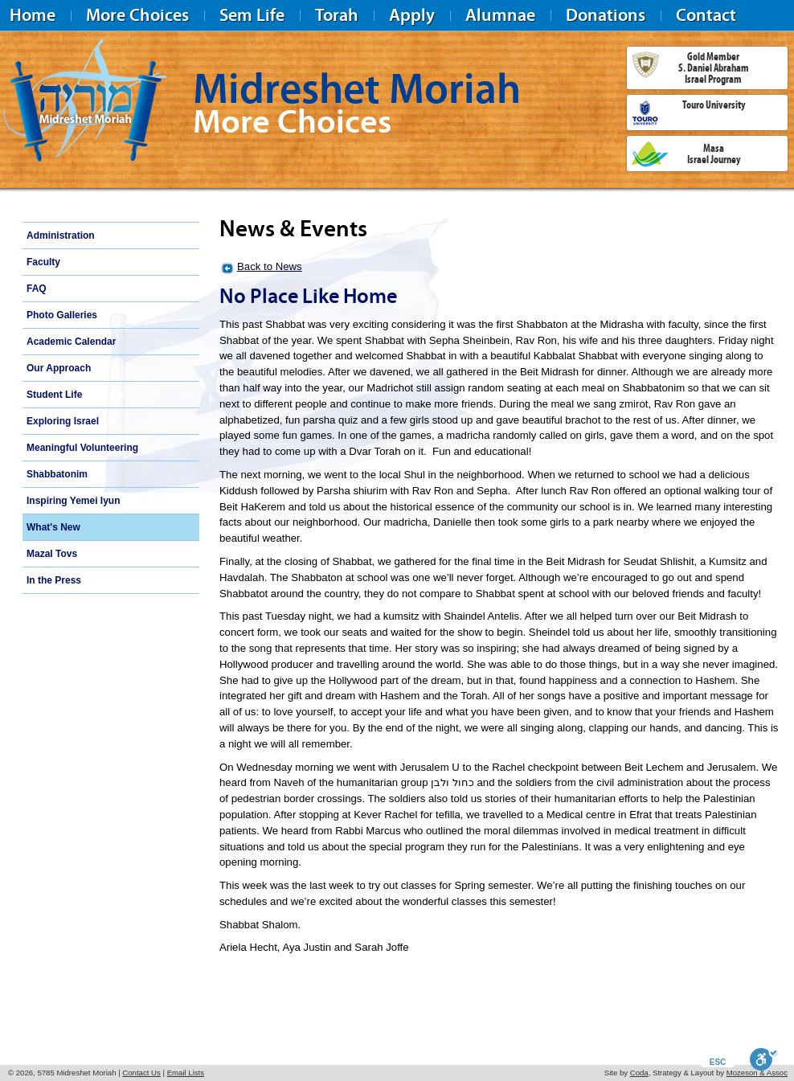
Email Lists (185, 1072)
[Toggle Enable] (764, 1059)
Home (32, 15)
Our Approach (59, 368)
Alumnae (500, 15)
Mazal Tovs (52, 553)
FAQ (37, 288)
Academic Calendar (71, 341)
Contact (706, 15)
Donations (605, 15)
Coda (639, 1072)
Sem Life (251, 15)
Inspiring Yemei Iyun (73, 500)
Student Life (54, 394)
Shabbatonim (57, 474)
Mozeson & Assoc (757, 1072)
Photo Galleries (62, 315)
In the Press (54, 580)
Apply (412, 15)
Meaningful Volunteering (82, 447)
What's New (53, 527)
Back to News (269, 266)
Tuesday (285, 616)
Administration (61, 235)
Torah (336, 15)
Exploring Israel (63, 421)
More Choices (137, 15)
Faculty (43, 262)
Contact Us (141, 1072)
